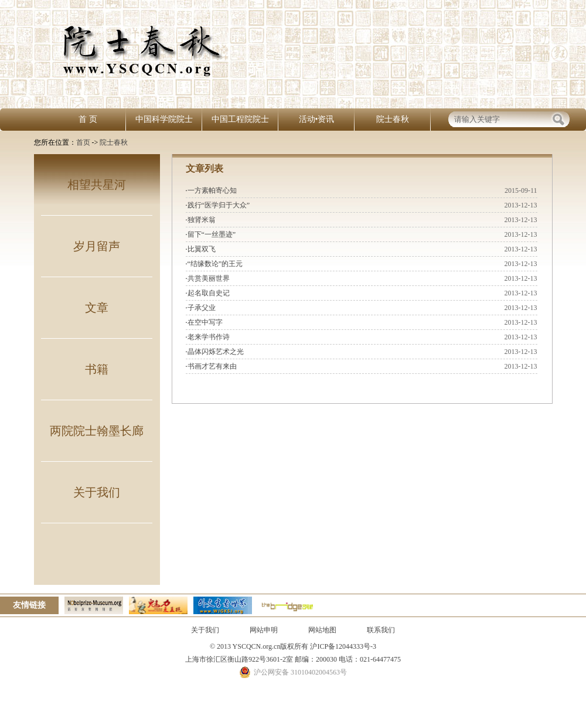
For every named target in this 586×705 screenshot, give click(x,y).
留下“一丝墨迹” (212, 234)
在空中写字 (205, 322)
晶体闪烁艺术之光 (216, 352)
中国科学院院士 (164, 119)
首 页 (88, 119)
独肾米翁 (202, 220)
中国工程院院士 (240, 119)
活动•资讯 (317, 119)
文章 (96, 307)
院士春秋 (392, 119)
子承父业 (202, 308)
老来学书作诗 (209, 337)
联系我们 (381, 630)
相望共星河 (96, 184)
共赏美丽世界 (209, 278)
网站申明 (264, 630)
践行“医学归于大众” (219, 205)
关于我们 (96, 492)
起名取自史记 (209, 293)
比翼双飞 (202, 249)
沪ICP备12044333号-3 (342, 646)
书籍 (96, 369)
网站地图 (322, 630)
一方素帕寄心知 (212, 190)
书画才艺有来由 (212, 366)
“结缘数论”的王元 (215, 264)
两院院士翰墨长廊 (97, 430)
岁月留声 (96, 246)
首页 (83, 142)
